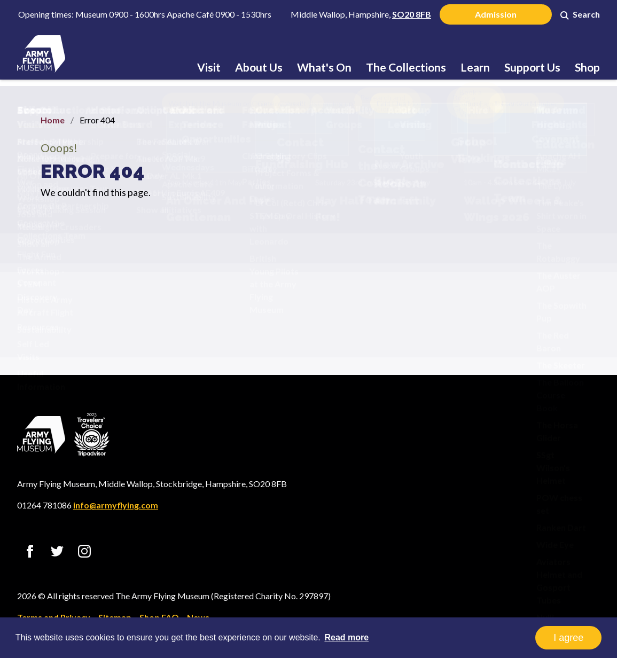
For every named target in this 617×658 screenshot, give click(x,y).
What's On (324, 67)
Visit (209, 67)
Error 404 (92, 171)
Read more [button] (346, 637)
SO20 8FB (411, 14)
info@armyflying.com (115, 505)
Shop (587, 67)
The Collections (406, 67)
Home (53, 120)
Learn (475, 67)
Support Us (532, 67)
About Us (259, 67)
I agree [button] (568, 637)
